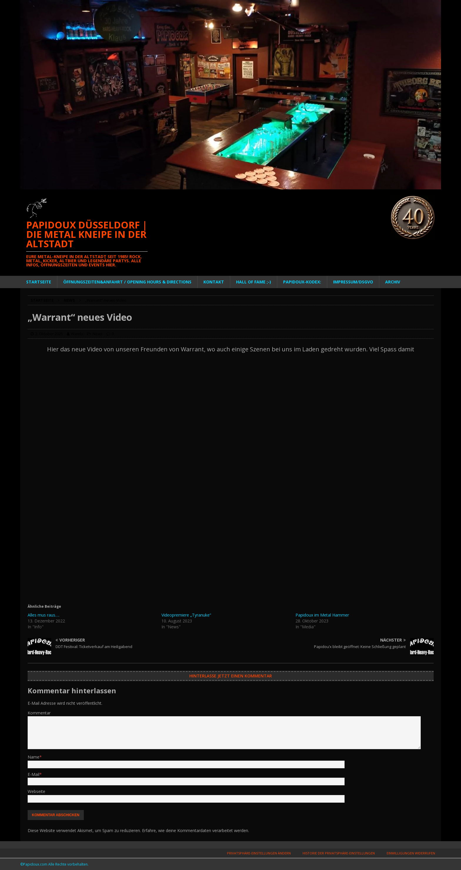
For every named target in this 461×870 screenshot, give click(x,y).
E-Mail (33, 774)
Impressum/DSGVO (353, 282)
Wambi (77, 333)
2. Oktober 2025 (49, 333)
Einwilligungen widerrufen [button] (411, 853)
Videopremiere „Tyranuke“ (186, 615)
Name (33, 757)
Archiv (392, 282)
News (98, 333)
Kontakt (213, 282)
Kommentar (39, 713)
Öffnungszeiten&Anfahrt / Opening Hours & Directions (127, 282)
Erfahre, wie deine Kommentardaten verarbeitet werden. (195, 830)
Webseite (36, 791)
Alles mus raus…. (43, 615)
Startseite (38, 282)
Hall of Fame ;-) (253, 282)
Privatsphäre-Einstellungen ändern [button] (259, 853)
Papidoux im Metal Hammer (322, 615)
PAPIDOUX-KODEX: (302, 282)
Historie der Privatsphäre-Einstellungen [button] (339, 853)
